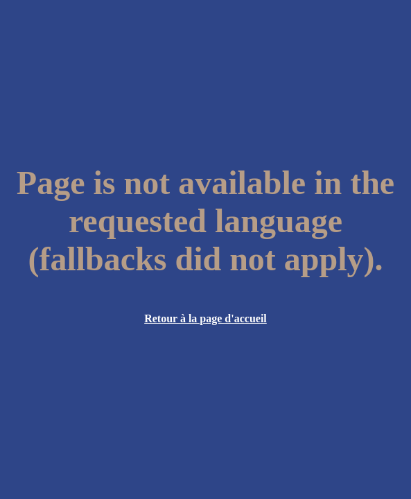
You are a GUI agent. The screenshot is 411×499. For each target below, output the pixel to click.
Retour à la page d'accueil (205, 318)
